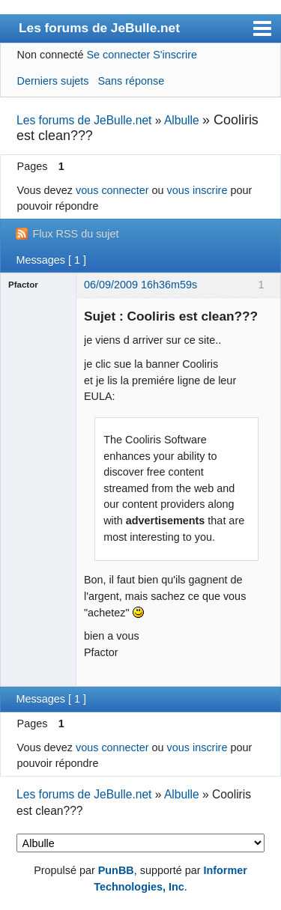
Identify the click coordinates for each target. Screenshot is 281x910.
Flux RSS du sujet (75, 234)
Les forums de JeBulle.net (99, 27)
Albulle (181, 120)
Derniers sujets (53, 81)
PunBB (116, 870)
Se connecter (118, 55)
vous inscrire (197, 190)
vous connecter (112, 190)
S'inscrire (175, 55)
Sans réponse (130, 81)
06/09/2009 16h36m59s (140, 285)
